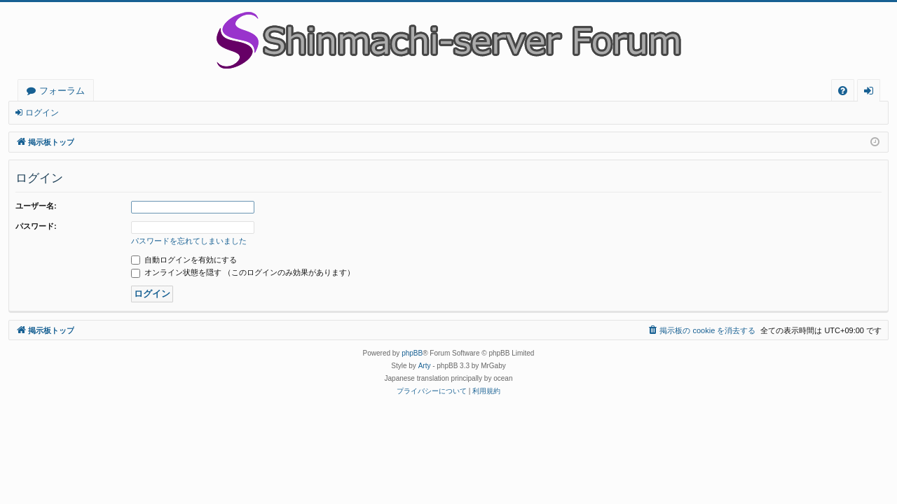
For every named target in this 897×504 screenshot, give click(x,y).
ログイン (42, 113)
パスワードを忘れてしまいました (189, 241)
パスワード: (36, 226)
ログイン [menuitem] (872, 93)
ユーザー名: (36, 206)
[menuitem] (843, 91)
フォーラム (62, 90)
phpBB (412, 353)
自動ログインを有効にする (184, 259)
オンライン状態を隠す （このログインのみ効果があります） (243, 272)
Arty (424, 366)
